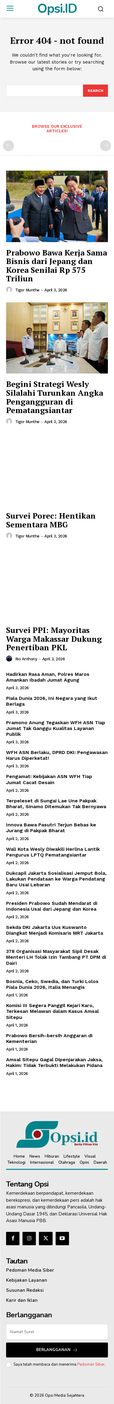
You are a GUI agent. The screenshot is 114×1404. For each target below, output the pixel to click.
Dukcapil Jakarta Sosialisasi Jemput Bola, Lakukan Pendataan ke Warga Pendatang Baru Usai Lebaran (56, 879)
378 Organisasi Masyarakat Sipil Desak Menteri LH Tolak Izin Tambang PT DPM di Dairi (56, 957)
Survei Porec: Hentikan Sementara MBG (51, 520)
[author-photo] (10, 290)
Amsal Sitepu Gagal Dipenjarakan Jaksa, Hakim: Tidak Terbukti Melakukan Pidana (54, 1062)
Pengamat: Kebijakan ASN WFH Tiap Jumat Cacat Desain (49, 779)
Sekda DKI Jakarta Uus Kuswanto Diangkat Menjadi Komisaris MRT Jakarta (55, 930)
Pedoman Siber (91, 1364)
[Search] (95, 91)
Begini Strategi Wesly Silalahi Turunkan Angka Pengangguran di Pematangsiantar (54, 397)
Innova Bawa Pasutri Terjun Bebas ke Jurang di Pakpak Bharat (51, 827)
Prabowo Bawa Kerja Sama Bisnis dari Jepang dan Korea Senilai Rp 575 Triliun (56, 265)
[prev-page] (8, 145)
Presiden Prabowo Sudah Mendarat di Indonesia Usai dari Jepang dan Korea (51, 906)
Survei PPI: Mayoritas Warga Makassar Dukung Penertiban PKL (54, 638)
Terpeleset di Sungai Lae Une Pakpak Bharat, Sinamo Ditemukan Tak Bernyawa (56, 803)
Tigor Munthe (27, 290)
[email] (57, 1332)
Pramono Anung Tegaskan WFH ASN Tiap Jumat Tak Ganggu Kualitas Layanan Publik (55, 728)
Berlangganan (57, 1350)
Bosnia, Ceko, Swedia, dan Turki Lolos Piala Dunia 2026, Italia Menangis (52, 984)
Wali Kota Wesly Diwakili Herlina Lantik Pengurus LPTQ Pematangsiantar (53, 852)
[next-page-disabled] (105, 145)
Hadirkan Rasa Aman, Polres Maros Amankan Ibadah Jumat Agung (47, 677)
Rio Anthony (26, 659)
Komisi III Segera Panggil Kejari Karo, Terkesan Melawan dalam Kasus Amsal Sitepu (52, 1011)
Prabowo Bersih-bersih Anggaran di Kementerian (49, 1038)
